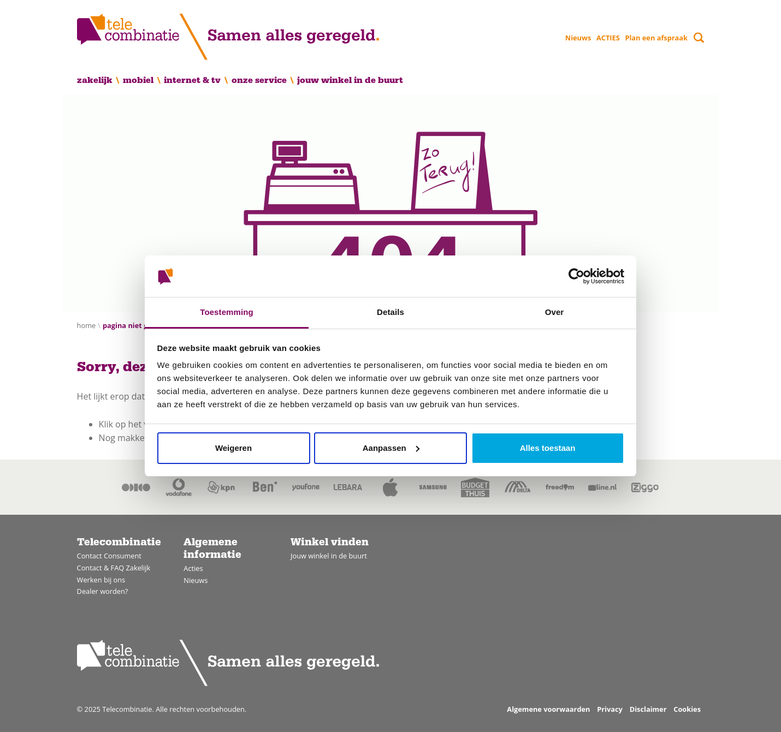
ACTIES (608, 38)
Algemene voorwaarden (548, 709)
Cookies (687, 709)
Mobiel (138, 80)
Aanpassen (391, 448)
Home (86, 325)
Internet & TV (192, 80)
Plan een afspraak (656, 38)
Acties (193, 568)
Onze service (259, 80)
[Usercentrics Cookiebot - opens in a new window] (576, 276)
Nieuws (578, 38)
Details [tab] (390, 312)
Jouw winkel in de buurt (350, 80)
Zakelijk (95, 80)
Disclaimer (648, 709)
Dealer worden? (102, 591)
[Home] (228, 37)
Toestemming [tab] (226, 312)
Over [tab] (554, 312)
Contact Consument (109, 556)
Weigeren (233, 448)
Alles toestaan (548, 448)
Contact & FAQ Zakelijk (114, 568)
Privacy (610, 709)
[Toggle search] (699, 37)
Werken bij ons (101, 580)
